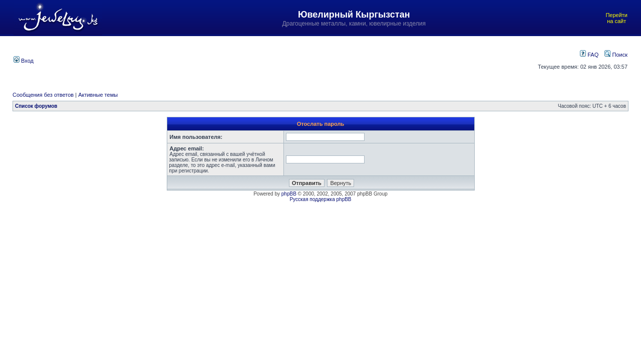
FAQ (589, 55)
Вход (24, 61)
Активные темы (98, 95)
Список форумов (36, 106)
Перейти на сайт (616, 18)
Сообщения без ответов (43, 95)
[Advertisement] (277, 59)
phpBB (288, 194)
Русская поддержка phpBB (320, 199)
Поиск (615, 55)
